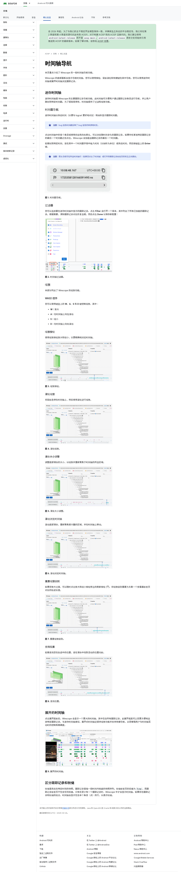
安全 (34, 17)
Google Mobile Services (144, 857)
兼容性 (61, 17)
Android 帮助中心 (141, 840)
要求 (41, 844)
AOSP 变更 (103, 41)
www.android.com (142, 853)
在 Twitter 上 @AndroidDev (98, 844)
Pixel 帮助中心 (140, 844)
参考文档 (106, 17)
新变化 (6, 17)
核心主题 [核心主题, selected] (47, 17)
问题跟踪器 (138, 866)
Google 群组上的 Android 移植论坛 (101, 866)
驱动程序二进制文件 (47, 862)
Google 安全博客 (94, 853)
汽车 (93, 17)
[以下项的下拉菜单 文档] (30, 3)
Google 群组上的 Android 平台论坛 (101, 857)
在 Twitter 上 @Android (96, 840)
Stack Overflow (140, 862)
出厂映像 (43, 857)
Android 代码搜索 (45, 3)
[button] (16, 22)
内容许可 (65, 808)
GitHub (42, 866)
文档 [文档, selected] (25, 3)
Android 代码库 (46, 840)
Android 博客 (92, 849)
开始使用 (20, 17)
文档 (5, 11)
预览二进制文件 (46, 853)
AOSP (47, 54)
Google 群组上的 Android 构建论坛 (101, 862)
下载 (41, 849)
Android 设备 (78, 17)
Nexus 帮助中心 (140, 849)
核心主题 (63, 54)
